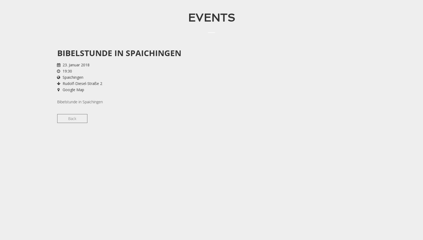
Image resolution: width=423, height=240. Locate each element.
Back (72, 118)
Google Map (73, 89)
